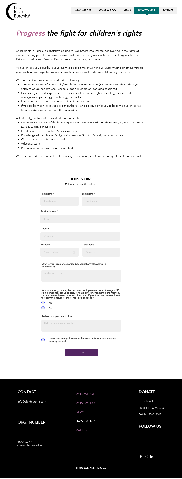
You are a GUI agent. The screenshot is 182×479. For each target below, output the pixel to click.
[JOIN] (81, 352)
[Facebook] (141, 456)
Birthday (46, 244)
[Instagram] (146, 456)
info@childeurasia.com (32, 401)
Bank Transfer (147, 401)
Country (45, 228)
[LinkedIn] (152, 456)
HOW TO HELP (85, 421)
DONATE (81, 430)
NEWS (80, 412)
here (97, 59)
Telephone (88, 244)
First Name (46, 194)
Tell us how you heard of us (57, 316)
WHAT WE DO (85, 403)
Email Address (48, 211)
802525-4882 (24, 442)
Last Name (87, 194)
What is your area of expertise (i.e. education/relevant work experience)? (74, 265)
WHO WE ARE (85, 394)
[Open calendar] (74, 252)
